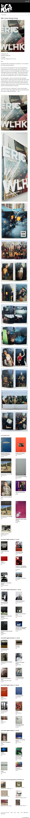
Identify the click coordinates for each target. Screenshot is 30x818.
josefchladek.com (26, 817)
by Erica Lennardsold (5, 534)
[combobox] (15, 15)
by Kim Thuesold (18, 647)
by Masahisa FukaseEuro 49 (19, 769)
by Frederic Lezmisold (6, 475)
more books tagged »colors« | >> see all (10, 685)
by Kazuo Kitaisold (3, 563)
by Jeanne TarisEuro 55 (3, 722)
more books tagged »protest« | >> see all (10, 539)
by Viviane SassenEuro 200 (20, 726)
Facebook (26, 812)
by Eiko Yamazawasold (19, 758)
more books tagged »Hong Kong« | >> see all (11, 589)
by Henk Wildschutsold (19, 713)
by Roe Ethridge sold (19, 696)
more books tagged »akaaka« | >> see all (10, 730)
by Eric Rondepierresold (20, 454)
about (15, 812)
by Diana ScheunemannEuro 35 (19, 678)
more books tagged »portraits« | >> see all (10, 638)
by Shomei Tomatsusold (5, 650)
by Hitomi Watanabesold (19, 553)
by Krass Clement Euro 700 (4, 711)
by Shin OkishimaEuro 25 (4, 698)
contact (18, 812)
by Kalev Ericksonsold (21, 477)
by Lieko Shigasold (3, 754)
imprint (11, 812)
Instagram (3, 813)
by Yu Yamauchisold (3, 772)
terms (21, 812)
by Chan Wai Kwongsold (4, 603)
